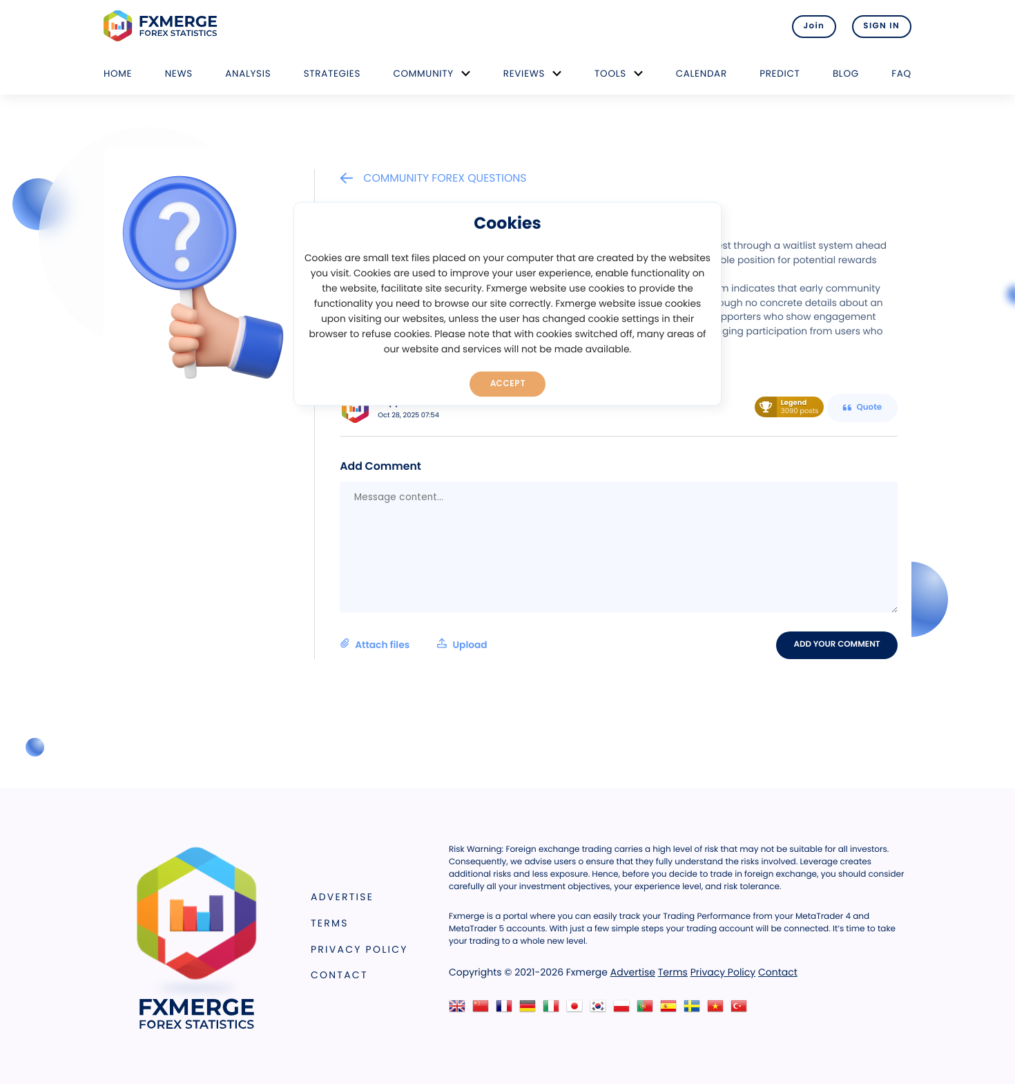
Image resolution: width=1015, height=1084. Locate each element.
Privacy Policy (359, 949)
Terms (330, 923)
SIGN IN (881, 26)
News (179, 73)
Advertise (342, 897)
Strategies (332, 73)
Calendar (701, 73)
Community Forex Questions (433, 178)
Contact (339, 975)
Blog (846, 73)
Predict (780, 73)
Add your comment (837, 644)
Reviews (524, 73)
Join (813, 26)
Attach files (413, 645)
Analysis (248, 73)
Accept (507, 383)
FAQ (901, 73)
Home (118, 73)
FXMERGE (163, 25)
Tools (610, 73)
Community (423, 73)
